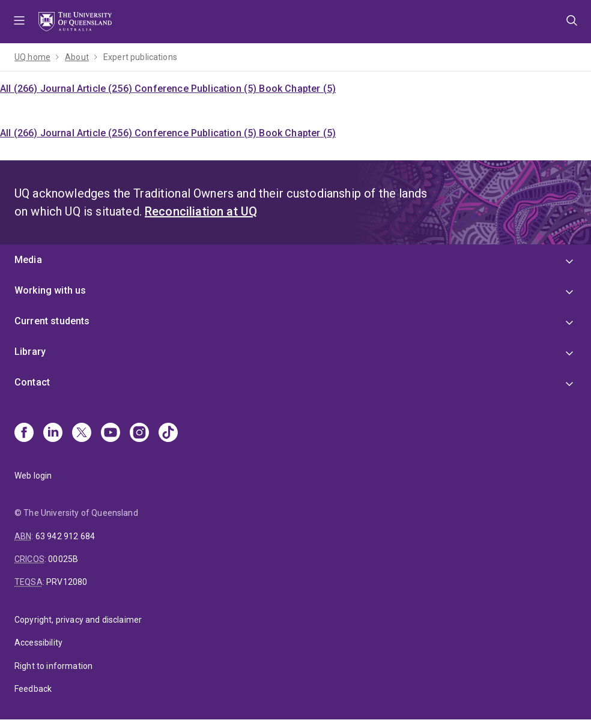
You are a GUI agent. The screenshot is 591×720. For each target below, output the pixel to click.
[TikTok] (168, 433)
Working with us (50, 290)
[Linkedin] (52, 433)
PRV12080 (66, 582)
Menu (19, 21)
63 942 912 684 (65, 536)
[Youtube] (110, 433)
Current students (52, 321)
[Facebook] (24, 433)
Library (30, 351)
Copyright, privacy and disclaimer (78, 620)
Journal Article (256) (87, 88)
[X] (81, 433)
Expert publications (140, 57)
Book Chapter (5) (297, 88)
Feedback (33, 689)
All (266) (20, 88)
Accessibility (38, 642)
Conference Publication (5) (197, 88)
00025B (63, 559)
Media (28, 259)
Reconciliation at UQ (201, 211)
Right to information (53, 666)
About (77, 57)
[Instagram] (139, 433)
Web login (33, 475)
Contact (32, 382)
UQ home (32, 57)
